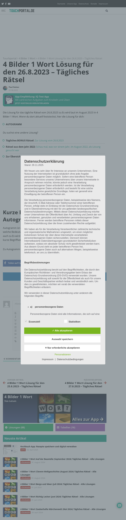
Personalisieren (63, 354)
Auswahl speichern (62, 339)
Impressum (48, 359)
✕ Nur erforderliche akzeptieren (62, 348)
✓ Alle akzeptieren (62, 331)
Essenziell (32, 321)
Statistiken (72, 321)
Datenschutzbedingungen (70, 359)
